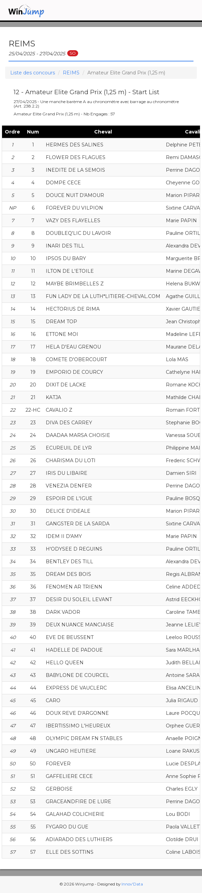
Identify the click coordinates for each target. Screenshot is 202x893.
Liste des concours (32, 73)
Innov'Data (132, 884)
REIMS (71, 73)
